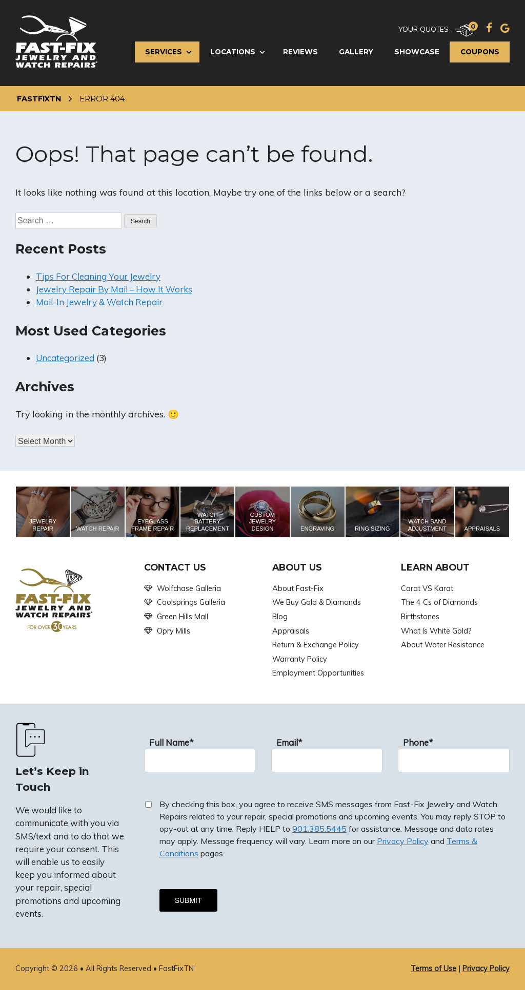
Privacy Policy (403, 841)
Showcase (416, 52)
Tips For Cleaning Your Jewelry (98, 276)
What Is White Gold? (436, 631)
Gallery (356, 52)
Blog (280, 616)
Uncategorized (65, 357)
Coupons (479, 52)
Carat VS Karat (427, 588)
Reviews (300, 52)
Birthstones (420, 616)
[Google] (505, 27)
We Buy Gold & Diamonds (316, 602)
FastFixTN (39, 98)
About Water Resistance (442, 644)
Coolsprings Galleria (191, 602)
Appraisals (290, 631)
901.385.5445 (319, 829)
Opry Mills (173, 631)
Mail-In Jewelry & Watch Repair (99, 302)
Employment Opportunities (318, 673)
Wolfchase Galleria (189, 588)
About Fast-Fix (298, 588)
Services (163, 52)
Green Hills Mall (182, 616)
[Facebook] (489, 27)
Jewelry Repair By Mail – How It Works (114, 289)
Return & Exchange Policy (315, 644)
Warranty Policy (299, 659)
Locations (232, 52)
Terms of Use (433, 968)
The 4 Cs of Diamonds (439, 602)
